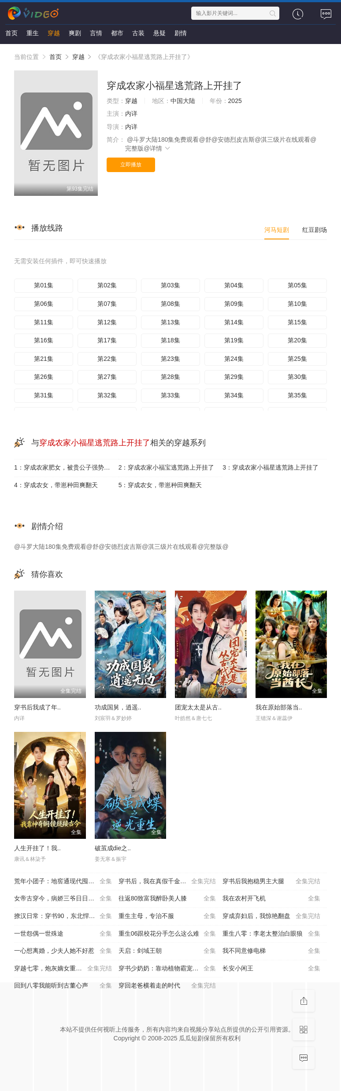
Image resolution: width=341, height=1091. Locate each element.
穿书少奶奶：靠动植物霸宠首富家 (167, 968)
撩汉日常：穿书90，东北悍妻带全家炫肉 (66, 916)
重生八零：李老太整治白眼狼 (271, 933)
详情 (160, 148)
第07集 (107, 303)
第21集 (43, 358)
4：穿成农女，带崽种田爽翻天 (56, 485)
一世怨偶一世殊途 (63, 933)
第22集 (107, 358)
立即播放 (130, 165)
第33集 (170, 395)
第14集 (234, 322)
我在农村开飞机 (271, 898)
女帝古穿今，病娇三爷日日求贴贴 (63, 898)
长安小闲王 (271, 968)
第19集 (234, 340)
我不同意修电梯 (271, 951)
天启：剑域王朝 (167, 951)
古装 (138, 33)
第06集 (43, 303)
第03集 (170, 285)
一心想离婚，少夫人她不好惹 (63, 951)
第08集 (170, 303)
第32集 (107, 395)
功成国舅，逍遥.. (118, 707)
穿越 (54, 33)
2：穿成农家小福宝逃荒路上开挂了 (167, 467)
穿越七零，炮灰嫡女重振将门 (63, 968)
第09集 (234, 303)
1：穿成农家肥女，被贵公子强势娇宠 (65, 467)
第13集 (170, 322)
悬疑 (159, 33)
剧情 (180, 33)
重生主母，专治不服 (167, 916)
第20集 (297, 340)
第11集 (43, 322)
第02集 (107, 285)
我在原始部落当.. (279, 707)
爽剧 (75, 33)
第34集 (234, 395)
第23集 (170, 358)
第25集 (297, 358)
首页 (11, 33)
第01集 (43, 285)
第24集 (234, 358)
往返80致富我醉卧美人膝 (167, 898)
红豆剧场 (314, 229)
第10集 (297, 303)
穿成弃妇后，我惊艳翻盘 (271, 916)
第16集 (43, 340)
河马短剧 (276, 229)
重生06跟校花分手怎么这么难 (167, 933)
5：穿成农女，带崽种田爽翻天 (160, 485)
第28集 (170, 376)
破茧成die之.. (113, 848)
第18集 (170, 340)
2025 (235, 100)
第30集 (297, 376)
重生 (32, 33)
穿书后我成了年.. (37, 707)
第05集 (297, 285)
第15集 (297, 322)
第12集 (107, 322)
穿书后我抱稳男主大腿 (271, 881)
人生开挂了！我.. (37, 848)
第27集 (107, 376)
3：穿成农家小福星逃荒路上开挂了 (270, 467)
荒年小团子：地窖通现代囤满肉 (63, 881)
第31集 (43, 395)
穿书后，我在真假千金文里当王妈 (167, 881)
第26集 (43, 376)
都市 (117, 33)
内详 (131, 113)
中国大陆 (182, 100)
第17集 (107, 340)
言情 (96, 33)
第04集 (234, 285)
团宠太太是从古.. (198, 707)
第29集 (234, 376)
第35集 (297, 395)
